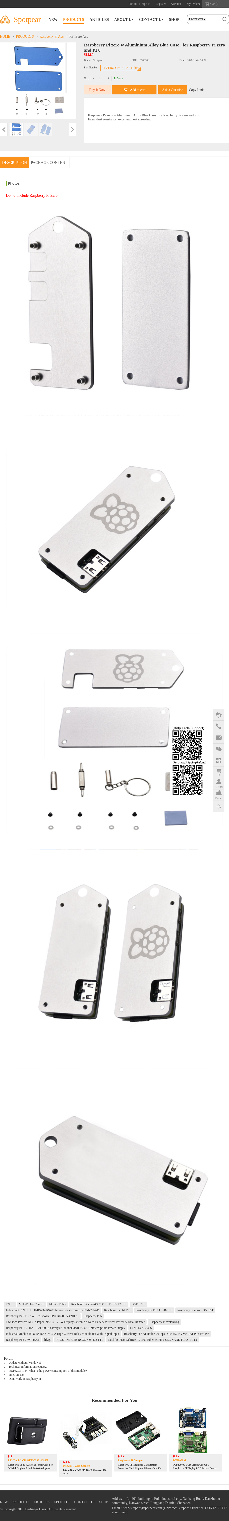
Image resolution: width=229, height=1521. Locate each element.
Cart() (214, 3)
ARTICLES (99, 19)
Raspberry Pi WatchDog (164, 1322)
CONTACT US (151, 19)
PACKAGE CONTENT (49, 162)
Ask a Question (172, 90)
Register (161, 3)
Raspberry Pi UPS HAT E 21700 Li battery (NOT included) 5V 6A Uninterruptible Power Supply (65, 1327)
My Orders (193, 3)
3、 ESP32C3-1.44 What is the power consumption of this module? (45, 1370)
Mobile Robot (57, 1304)
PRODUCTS (73, 19)
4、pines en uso (14, 1374)
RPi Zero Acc (78, 36)
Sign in (146, 3)
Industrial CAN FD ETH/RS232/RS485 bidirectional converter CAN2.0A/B (52, 1310)
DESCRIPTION (14, 162)
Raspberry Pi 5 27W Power (22, 1339)
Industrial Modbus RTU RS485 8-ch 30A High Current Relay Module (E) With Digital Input (62, 1333)
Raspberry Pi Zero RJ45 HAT (195, 1310)
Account (176, 3)
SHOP (174, 19)
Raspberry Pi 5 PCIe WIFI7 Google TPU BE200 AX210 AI (42, 1316)
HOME (5, 36)
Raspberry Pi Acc (52, 36)
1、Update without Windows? (22, 1362)
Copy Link (196, 90)
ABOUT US (124, 19)
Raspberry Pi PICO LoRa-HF (154, 1310)
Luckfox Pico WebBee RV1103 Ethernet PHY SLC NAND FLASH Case (152, 1339)
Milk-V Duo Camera (31, 1304)
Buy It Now (97, 90)
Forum (133, 3)
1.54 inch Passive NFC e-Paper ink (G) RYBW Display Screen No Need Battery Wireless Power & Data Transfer (75, 1322)
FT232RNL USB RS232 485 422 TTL (79, 1339)
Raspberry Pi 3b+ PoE (117, 1310)
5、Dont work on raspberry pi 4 (23, 1378)
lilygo (47, 1339)
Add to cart (137, 90)
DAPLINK (138, 1304)
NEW (53, 19)
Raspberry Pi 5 (93, 1316)
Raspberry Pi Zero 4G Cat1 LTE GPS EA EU (99, 1304)
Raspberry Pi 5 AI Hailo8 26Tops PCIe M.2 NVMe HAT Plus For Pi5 (166, 1333)
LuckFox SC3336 (141, 1327)
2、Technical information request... (26, 1366)
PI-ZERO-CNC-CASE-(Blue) (120, 67)
